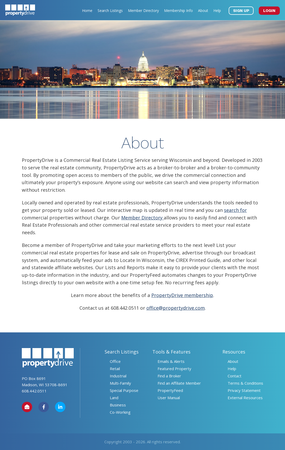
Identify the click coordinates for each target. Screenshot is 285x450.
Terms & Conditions (245, 383)
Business (118, 404)
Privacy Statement (244, 390)
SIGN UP (241, 10)
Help (217, 10)
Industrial (118, 375)
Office (115, 361)
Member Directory (143, 10)
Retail (115, 368)
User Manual (169, 397)
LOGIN (269, 10)
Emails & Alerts (171, 361)
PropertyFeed (170, 390)
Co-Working (120, 412)
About (203, 10)
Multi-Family (120, 383)
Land (114, 397)
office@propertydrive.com (175, 308)
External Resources (245, 397)
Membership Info (178, 10)
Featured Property (174, 368)
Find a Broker (169, 375)
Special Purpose (124, 390)
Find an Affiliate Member (179, 383)
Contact (234, 375)
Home (87, 10)
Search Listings (110, 10)
